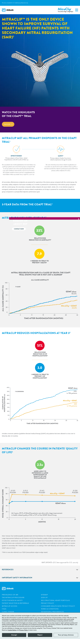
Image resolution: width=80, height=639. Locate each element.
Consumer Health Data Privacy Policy (58, 606)
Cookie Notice (12, 630)
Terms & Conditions (50, 609)
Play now (7, 124)
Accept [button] (14, 635)
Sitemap (44, 595)
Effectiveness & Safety (12, 600)
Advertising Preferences (52, 612)
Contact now (70, 229)
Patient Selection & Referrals (15, 603)
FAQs (4, 609)
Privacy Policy (47, 603)
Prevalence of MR (10, 595)
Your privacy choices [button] (66, 635)
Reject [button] (40, 635)
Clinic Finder (8, 612)
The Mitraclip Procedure (13, 597)
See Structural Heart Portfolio (55, 600)
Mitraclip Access (9, 606)
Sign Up (44, 597)
